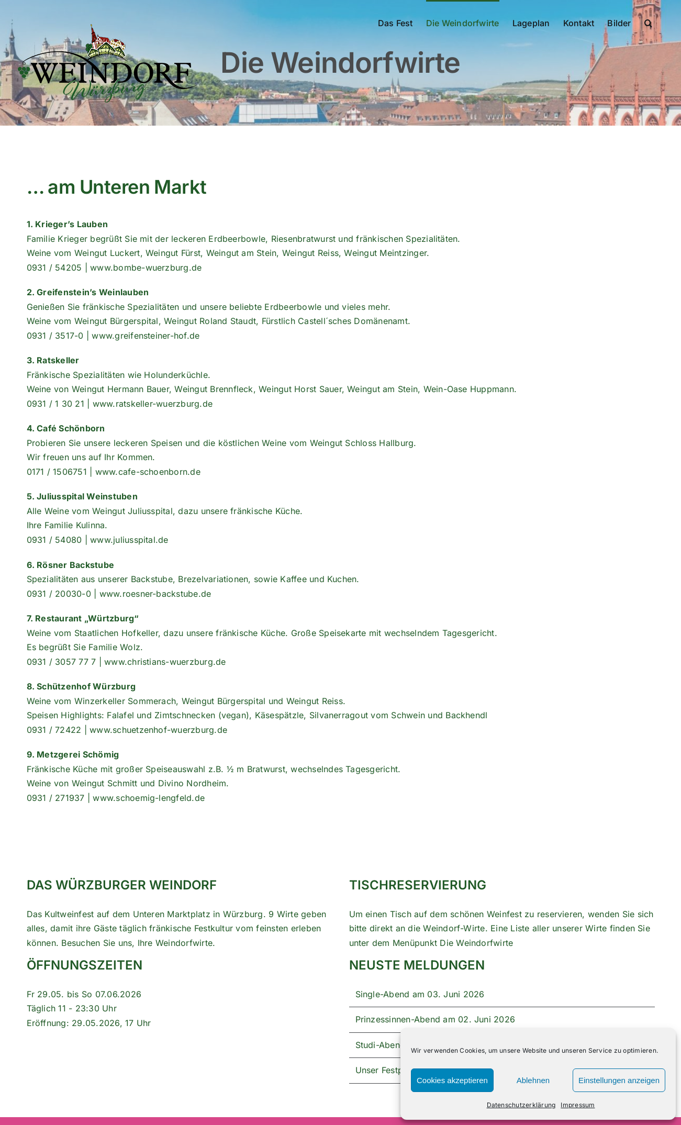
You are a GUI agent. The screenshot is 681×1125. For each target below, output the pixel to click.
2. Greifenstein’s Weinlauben (88, 292)
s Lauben (89, 224)
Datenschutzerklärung (521, 1105)
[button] (648, 22)
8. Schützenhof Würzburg (81, 686)
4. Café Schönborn (66, 428)
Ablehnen (533, 1080)
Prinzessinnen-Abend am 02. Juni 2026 (435, 1019)
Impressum (578, 1105)
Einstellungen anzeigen (619, 1080)
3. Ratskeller (53, 360)
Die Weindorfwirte (476, 943)
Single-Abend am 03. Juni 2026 (420, 994)
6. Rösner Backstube (71, 565)
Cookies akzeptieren (452, 1080)
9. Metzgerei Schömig (73, 754)
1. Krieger (47, 224)
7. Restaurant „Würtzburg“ (83, 618)
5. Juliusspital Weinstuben (82, 496)
